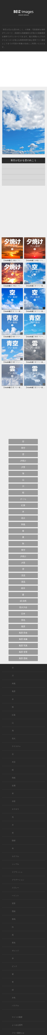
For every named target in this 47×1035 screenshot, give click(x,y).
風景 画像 (23, 639)
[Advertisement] (23, 71)
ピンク (14, 966)
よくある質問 (17, 1025)
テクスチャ (16, 746)
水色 (13, 998)
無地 (13, 919)
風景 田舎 (23, 633)
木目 (13, 762)
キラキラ (15, 809)
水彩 (13, 801)
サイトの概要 (17, 1017)
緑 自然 (23, 601)
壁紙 (13, 911)
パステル (15, 1006)
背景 (13, 903)
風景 (23, 626)
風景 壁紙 (23, 658)
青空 (23, 448)
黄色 (13, 943)
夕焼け (33, 33)
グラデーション (18, 880)
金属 (13, 786)
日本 (23, 614)
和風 (23, 524)
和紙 (13, 778)
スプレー (15, 888)
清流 (23, 582)
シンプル (15, 864)
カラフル (15, 856)
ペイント (15, 896)
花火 (23, 518)
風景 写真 (23, 645)
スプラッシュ (17, 872)
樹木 (23, 588)
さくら (23, 499)
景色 (23, 620)
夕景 (23, 467)
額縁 (13, 841)
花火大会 (23, 607)
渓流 (23, 575)
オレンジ (15, 951)
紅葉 (23, 505)
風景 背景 (23, 652)
